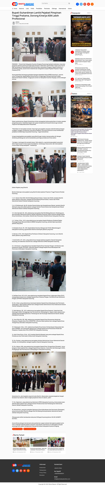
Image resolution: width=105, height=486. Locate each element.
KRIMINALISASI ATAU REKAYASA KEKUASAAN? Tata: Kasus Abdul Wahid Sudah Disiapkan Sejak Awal (83, 61)
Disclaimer (42, 475)
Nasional (21, 8)
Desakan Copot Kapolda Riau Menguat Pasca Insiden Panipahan (84, 157)
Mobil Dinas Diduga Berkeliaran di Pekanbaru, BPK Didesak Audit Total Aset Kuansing (21, 449)
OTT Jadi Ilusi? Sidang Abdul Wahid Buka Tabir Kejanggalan (83, 79)
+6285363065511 (59, 473)
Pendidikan (39, 8)
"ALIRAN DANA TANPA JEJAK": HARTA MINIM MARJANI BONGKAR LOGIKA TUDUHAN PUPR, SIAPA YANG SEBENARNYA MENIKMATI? (84, 166)
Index (89, 13)
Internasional (62, 8)
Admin (17, 22)
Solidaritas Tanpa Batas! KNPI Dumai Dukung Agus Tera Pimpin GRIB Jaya (83, 86)
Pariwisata (47, 8)
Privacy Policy (43, 472)
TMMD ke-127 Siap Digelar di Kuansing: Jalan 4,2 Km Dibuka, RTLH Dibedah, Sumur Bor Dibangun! (38, 449)
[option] (21, 445)
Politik (32, 8)
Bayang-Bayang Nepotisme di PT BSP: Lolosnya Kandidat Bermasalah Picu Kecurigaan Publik (84, 150)
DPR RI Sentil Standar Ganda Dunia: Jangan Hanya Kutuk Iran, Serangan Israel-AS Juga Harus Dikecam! (84, 141)
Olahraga (54, 8)
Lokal (27, 8)
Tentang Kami (43, 470)
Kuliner (70, 8)
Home (14, 8)
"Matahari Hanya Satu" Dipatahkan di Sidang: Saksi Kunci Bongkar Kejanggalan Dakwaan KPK (82, 52)
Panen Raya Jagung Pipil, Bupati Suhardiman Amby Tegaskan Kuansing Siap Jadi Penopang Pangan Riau (55, 449)
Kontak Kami (43, 467)
